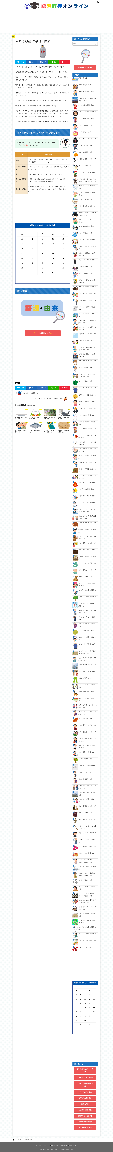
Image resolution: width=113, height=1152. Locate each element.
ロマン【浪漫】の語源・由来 (87, 819)
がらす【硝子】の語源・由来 (87, 334)
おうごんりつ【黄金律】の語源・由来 (87, 740)
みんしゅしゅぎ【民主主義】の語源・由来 (87, 612)
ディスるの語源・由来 (85, 125)
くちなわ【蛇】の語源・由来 (87, 563)
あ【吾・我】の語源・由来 (86, 644)
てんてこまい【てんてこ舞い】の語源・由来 (86, 511)
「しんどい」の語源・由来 (86, 502)
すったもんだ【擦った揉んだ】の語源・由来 (86, 376)
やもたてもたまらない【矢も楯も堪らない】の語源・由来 (87, 180)
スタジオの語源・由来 (85, 266)
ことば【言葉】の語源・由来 (87, 293)
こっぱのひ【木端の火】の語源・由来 (87, 437)
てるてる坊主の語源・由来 (86, 415)
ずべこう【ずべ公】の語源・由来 (87, 618)
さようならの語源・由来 (86, 340)
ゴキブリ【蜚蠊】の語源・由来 (87, 288)
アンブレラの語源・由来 (86, 489)
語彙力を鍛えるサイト (85, 1116)
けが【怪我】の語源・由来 (86, 752)
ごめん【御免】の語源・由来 (87, 570)
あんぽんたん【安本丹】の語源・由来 (87, 221)
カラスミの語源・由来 (85, 718)
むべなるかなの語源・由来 (86, 765)
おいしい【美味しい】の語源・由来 (86, 194)
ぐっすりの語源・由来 (85, 233)
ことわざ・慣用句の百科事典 (85, 1085)
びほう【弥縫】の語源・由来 (87, 206)
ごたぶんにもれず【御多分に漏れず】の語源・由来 (87, 895)
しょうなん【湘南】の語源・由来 (87, 794)
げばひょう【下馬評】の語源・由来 (86, 585)
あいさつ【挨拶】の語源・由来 (87, 800)
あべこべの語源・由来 (85, 880)
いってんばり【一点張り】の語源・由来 (87, 713)
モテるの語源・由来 (84, 85)
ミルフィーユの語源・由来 (86, 853)
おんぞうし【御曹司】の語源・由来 (86, 747)
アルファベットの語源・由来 (87, 940)
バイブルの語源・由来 (85, 812)
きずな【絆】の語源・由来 (86, 496)
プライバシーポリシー (42, 1145)
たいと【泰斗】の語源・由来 (87, 300)
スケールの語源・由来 (85, 152)
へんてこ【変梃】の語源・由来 (87, 700)
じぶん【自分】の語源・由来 (87, 387)
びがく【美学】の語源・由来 (87, 543)
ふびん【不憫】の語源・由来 (87, 428)
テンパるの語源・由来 (85, 145)
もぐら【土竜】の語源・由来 (87, 523)
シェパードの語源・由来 (86, 691)
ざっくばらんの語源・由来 (86, 239)
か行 (13, 36)
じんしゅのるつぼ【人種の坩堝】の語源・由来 (87, 901)
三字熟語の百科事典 (85, 1110)
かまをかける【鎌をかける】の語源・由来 (87, 827)
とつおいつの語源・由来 (86, 199)
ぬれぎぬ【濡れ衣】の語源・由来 (87, 423)
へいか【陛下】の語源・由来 (87, 725)
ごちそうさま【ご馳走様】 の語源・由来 (87, 322)
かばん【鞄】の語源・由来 (86, 549)
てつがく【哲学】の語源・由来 (87, 113)
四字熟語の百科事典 (85, 1092)
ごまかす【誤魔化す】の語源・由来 (86, 254)
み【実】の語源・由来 (85, 759)
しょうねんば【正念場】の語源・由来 (87, 450)
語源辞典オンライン (55, 1149)
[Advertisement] (56, 22)
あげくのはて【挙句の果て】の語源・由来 (87, 659)
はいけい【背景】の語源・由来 (87, 470)
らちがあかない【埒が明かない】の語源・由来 (87, 652)
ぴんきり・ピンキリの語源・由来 (87, 187)
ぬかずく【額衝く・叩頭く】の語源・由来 (87, 214)
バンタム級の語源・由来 (86, 105)
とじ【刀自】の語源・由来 (86, 260)
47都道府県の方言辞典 (85, 1122)
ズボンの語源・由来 (84, 678)
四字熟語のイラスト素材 (85, 1077)
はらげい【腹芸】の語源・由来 (87, 591)
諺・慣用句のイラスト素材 (85, 1070)
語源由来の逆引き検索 (85, 67)
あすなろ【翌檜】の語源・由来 (87, 598)
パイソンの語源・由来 (85, 576)
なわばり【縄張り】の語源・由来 (87, 915)
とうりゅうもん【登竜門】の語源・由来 (87, 605)
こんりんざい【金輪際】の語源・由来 (87, 328)
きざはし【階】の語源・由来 (87, 159)
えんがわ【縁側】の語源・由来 (87, 558)
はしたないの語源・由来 (86, 226)
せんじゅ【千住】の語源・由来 (87, 396)
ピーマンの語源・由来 (85, 381)
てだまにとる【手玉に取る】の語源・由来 (87, 517)
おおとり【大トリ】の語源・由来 (87, 625)
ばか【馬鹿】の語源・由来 (86, 671)
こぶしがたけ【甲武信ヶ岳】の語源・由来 (87, 100)
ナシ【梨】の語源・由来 (86, 630)
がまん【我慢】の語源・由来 (87, 462)
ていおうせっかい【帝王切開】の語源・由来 (86, 349)
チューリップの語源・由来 (86, 172)
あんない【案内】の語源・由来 (87, 248)
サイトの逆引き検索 (43, 333)
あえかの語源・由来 (84, 772)
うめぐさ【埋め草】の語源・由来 (87, 308)
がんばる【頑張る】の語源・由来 (87, 888)
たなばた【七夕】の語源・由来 (87, 315)
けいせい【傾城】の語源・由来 (87, 457)
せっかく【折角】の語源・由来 (87, 531)
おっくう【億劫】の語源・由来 (87, 935)
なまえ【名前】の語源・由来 (87, 361)
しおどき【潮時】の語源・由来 (87, 868)
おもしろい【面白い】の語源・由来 (86, 355)
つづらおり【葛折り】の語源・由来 (86, 922)
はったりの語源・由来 (85, 779)
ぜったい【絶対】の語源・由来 (87, 403)
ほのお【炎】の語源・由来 (86, 482)
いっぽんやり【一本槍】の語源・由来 (87, 443)
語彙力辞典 (85, 1104)
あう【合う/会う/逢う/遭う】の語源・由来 (88, 706)
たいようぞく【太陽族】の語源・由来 (87, 477)
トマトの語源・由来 (84, 947)
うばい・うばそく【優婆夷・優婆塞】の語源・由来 (87, 874)
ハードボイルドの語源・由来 (87, 138)
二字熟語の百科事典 (85, 1098)
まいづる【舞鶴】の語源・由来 (87, 928)
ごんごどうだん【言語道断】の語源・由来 (87, 538)
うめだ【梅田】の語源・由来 (87, 664)
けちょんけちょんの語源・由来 (87, 834)
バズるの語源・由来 (84, 132)
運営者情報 (64, 1145)
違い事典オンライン (85, 1128)
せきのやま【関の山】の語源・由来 (86, 281)
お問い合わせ (72, 1145)
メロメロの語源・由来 (85, 273)
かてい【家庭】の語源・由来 (87, 732)
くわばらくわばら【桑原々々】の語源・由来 (85, 861)
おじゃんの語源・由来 (85, 367)
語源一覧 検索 (82, 78)
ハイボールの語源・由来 (86, 91)
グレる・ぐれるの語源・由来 (87, 408)
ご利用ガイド (54, 1145)
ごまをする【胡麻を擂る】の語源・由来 (87, 787)
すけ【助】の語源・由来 (86, 118)
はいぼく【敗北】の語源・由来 (87, 638)
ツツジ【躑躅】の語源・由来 (87, 846)
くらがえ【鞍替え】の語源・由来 (87, 686)
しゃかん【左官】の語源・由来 (87, 841)
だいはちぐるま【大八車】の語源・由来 (87, 908)
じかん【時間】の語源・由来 (87, 806)
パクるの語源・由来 (84, 165)
